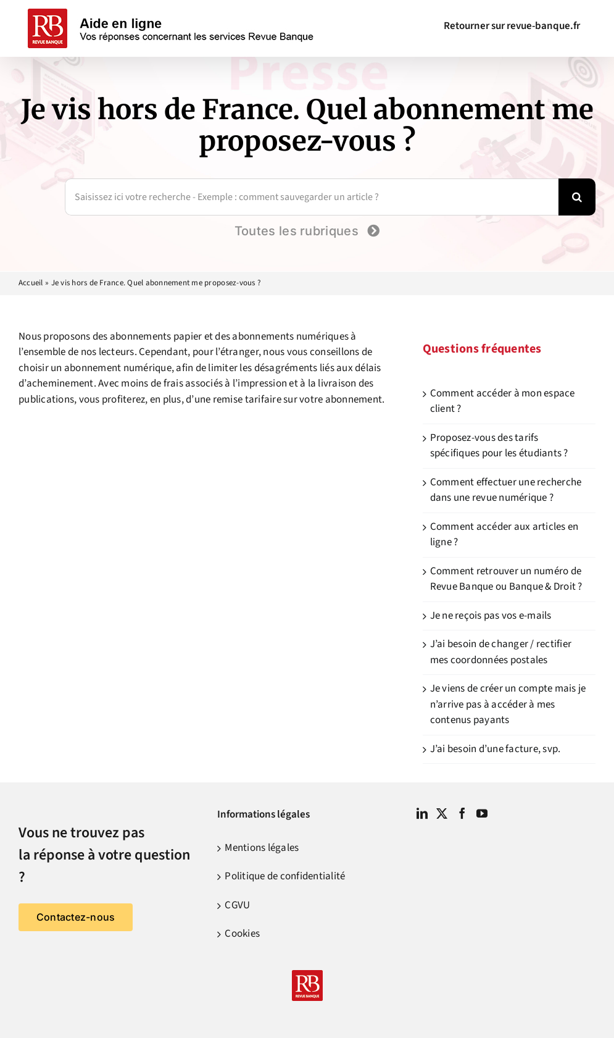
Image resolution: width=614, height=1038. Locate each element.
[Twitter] (441, 813)
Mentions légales (262, 847)
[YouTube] (481, 813)
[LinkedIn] (422, 813)
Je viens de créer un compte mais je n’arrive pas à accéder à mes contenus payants (508, 704)
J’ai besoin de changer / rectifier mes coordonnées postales (501, 652)
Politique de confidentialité (285, 876)
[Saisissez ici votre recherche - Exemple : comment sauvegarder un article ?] (311, 197)
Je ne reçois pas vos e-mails (491, 615)
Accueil (31, 282)
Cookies (242, 933)
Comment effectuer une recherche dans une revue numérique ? (506, 490)
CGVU (237, 905)
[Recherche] (576, 197)
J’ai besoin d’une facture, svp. (495, 749)
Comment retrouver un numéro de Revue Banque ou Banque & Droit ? (506, 579)
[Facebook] (462, 813)
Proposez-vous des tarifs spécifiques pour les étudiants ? (499, 445)
